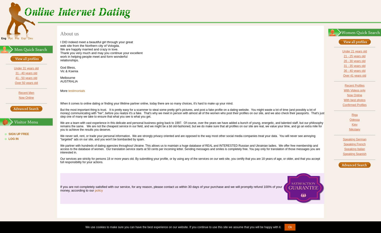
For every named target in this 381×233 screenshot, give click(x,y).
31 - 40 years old (26, 73)
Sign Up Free (19, 134)
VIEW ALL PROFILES (26, 59)
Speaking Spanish (354, 154)
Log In (13, 139)
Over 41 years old (354, 75)
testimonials (76, 91)
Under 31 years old (26, 68)
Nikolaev (354, 129)
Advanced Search (26, 109)
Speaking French (355, 144)
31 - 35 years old (354, 66)
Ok (290, 227)
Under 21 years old (354, 51)
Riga (355, 115)
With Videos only (354, 90)
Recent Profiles (354, 85)
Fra (17, 38)
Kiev (354, 124)
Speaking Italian (354, 149)
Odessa (355, 119)
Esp (23, 38)
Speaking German (354, 139)
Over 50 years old (26, 83)
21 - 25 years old (354, 56)
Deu (30, 38)
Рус (11, 38)
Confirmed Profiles (355, 105)
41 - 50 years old (26, 78)
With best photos (354, 100)
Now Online (26, 97)
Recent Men (26, 93)
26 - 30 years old (354, 61)
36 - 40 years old (354, 70)
